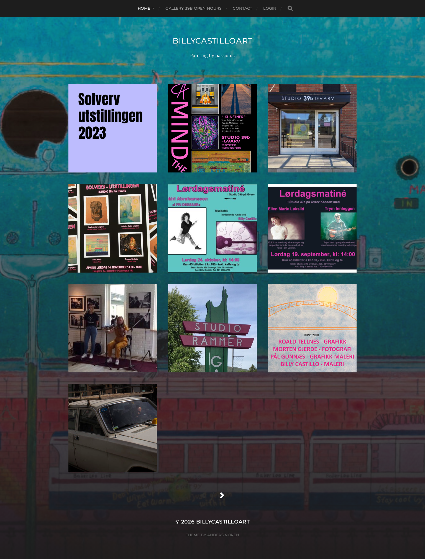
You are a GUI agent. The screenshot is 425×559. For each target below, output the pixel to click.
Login (269, 8)
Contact (242, 8)
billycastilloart (212, 40)
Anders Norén (223, 535)
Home (144, 8)
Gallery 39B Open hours (193, 8)
